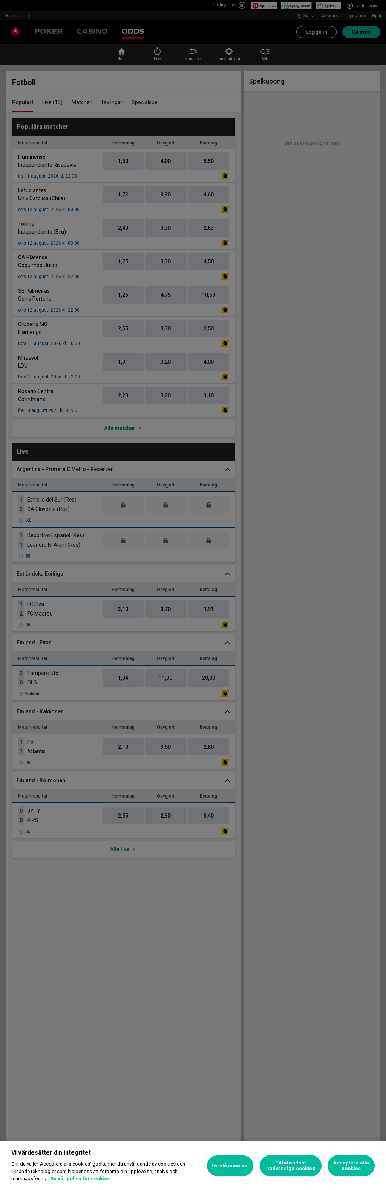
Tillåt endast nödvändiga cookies (290, 1166)
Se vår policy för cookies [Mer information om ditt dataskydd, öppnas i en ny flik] (80, 1178)
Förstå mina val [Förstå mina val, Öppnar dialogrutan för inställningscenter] (230, 1166)
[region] (193, 1165)
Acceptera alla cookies (351, 1166)
